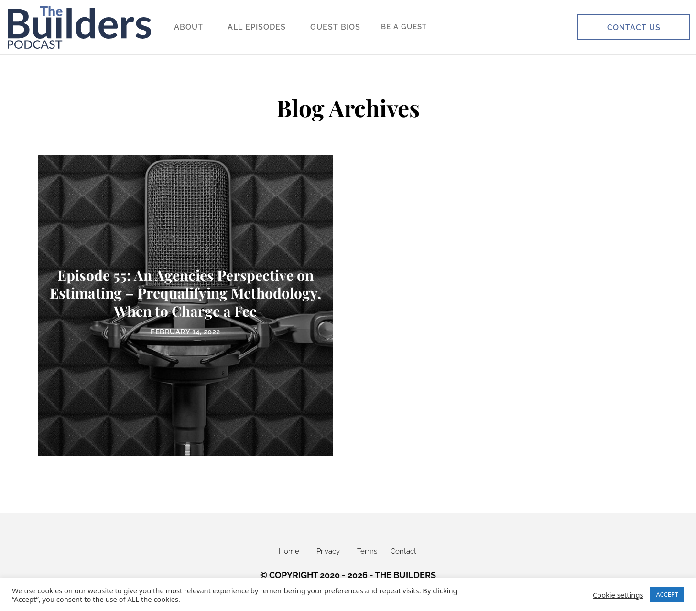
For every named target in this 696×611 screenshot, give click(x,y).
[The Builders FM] (79, 27)
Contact (403, 551)
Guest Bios (335, 27)
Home (289, 551)
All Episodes (257, 27)
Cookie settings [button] (618, 594)
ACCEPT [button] (667, 594)
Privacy (328, 551)
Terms (367, 551)
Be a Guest (404, 26)
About (188, 27)
